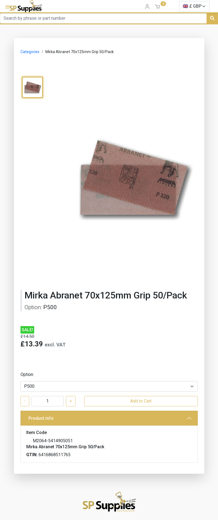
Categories (30, 52)
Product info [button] (41, 418)
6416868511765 (55, 454)
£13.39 (32, 344)
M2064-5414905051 (53, 440)
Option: (27, 374)
